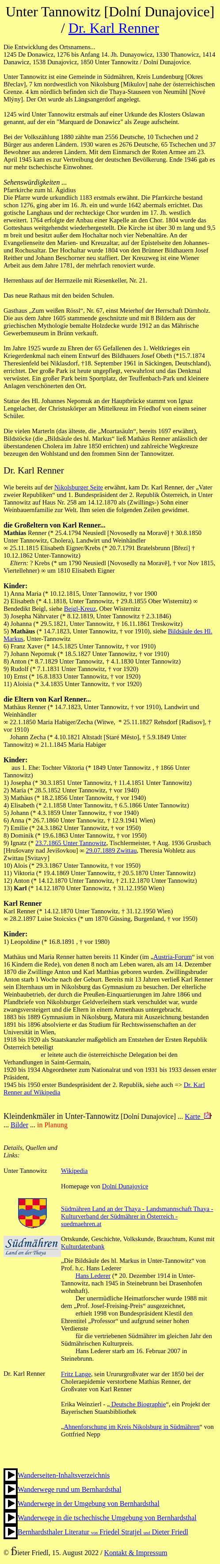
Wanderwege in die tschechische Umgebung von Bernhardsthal (107, 1517)
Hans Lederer (93, 1275)
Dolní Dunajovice (125, 1186)
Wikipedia (74, 1170)
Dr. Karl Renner (113, 28)
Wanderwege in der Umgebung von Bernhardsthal (88, 1503)
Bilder (19, 1125)
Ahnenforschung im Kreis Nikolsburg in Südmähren (132, 1426)
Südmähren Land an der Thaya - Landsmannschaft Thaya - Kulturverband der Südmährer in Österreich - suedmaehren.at (137, 1216)
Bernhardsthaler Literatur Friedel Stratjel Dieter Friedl (103, 1532)
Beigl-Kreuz (80, 608)
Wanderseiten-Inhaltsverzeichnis (64, 1475)
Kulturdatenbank (83, 1246)
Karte (198, 1116)
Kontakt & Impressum (135, 1552)
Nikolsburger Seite (78, 487)
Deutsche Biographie (138, 1404)
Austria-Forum (172, 956)
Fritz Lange (76, 1374)
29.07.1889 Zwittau (111, 850)
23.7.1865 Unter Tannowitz (70, 842)
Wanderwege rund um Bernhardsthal (69, 1489)
